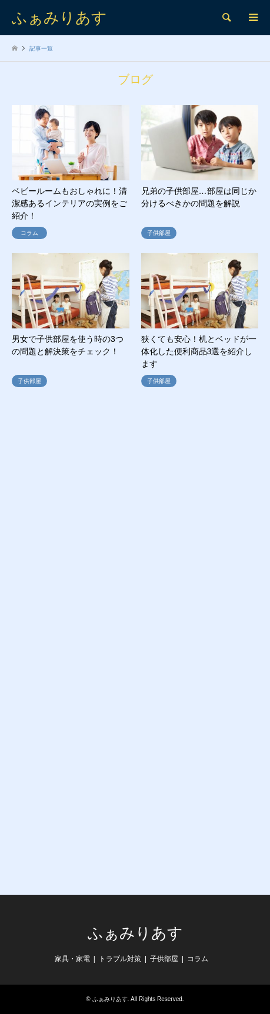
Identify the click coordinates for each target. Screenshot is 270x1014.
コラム (197, 959)
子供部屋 (164, 959)
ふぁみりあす (135, 933)
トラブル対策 (120, 959)
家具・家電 (72, 959)
